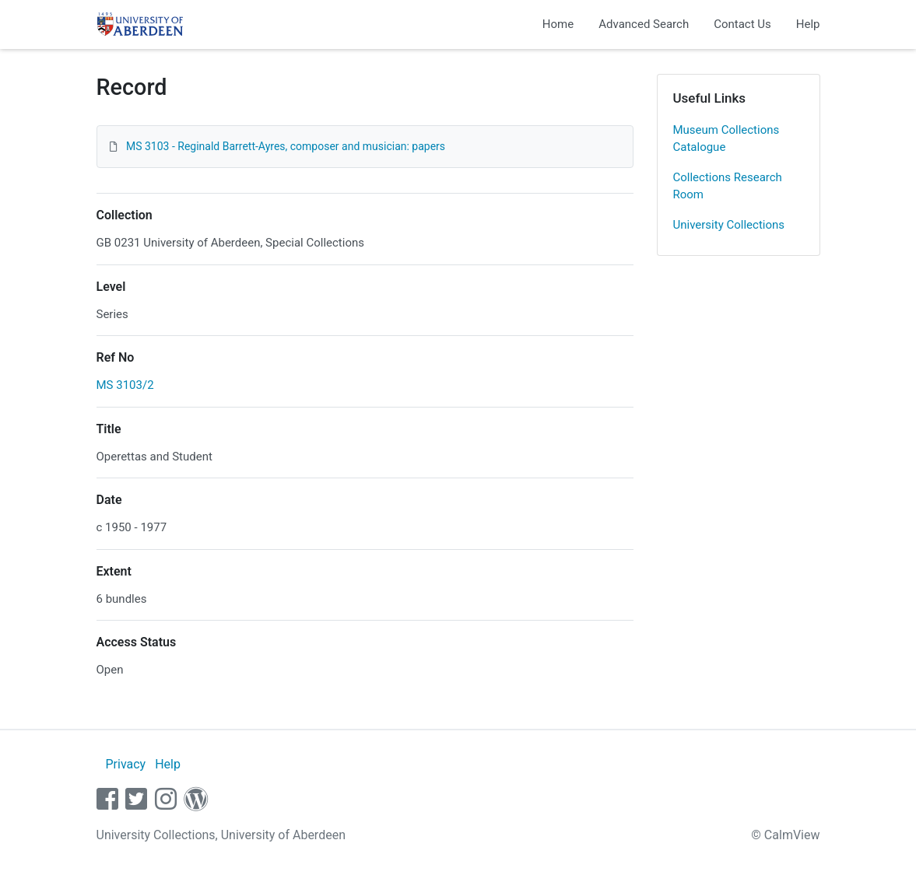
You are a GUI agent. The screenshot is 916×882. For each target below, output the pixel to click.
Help (808, 24)
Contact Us (742, 24)
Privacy (125, 764)
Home (558, 24)
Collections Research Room (727, 186)
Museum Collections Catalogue (726, 139)
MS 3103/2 (125, 385)
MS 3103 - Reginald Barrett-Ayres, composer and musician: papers (285, 146)
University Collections (729, 225)
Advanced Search (643, 24)
